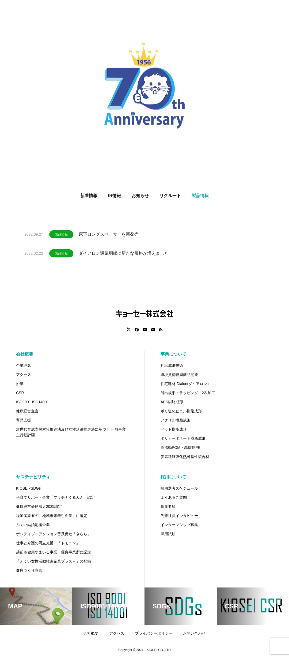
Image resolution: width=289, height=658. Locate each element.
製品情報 (61, 235)
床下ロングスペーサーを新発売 (109, 235)
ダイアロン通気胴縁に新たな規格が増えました (124, 254)
